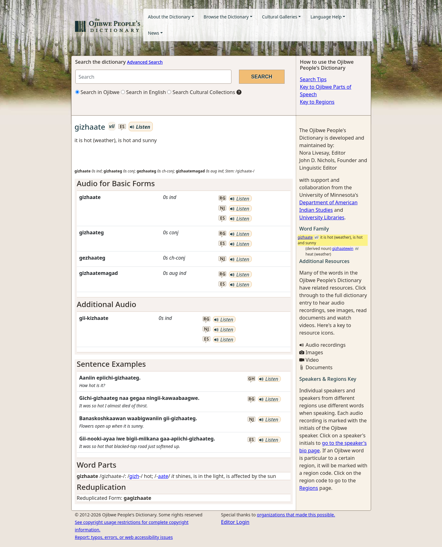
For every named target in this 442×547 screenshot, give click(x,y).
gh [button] (251, 378)
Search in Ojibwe (97, 92)
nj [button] (222, 208)
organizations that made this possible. (296, 515)
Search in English (143, 92)
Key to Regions (317, 101)
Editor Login (235, 522)
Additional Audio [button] (107, 304)
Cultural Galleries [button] (279, 17)
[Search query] (153, 77)
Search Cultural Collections (201, 92)
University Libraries (321, 217)
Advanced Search (145, 62)
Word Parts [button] (97, 465)
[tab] (184, 183)
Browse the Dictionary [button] (226, 17)
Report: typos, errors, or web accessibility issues (124, 537)
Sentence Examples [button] (111, 364)
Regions (308, 488)
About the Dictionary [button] (169, 17)
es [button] (122, 126)
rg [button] (222, 198)
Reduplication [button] (101, 487)
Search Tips (313, 79)
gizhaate (305, 237)
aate (163, 476)
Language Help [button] (326, 17)
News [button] (153, 33)
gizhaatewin (342, 248)
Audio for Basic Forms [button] (116, 183)
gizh (134, 476)
